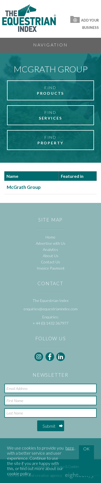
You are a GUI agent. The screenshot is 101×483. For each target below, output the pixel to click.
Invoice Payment (51, 268)
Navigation (50, 44)
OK (86, 448)
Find (50, 90)
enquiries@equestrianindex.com (50, 309)
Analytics (50, 249)
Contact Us (50, 262)
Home (50, 237)
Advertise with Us (50, 243)
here (69, 447)
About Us (50, 255)
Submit (49, 425)
